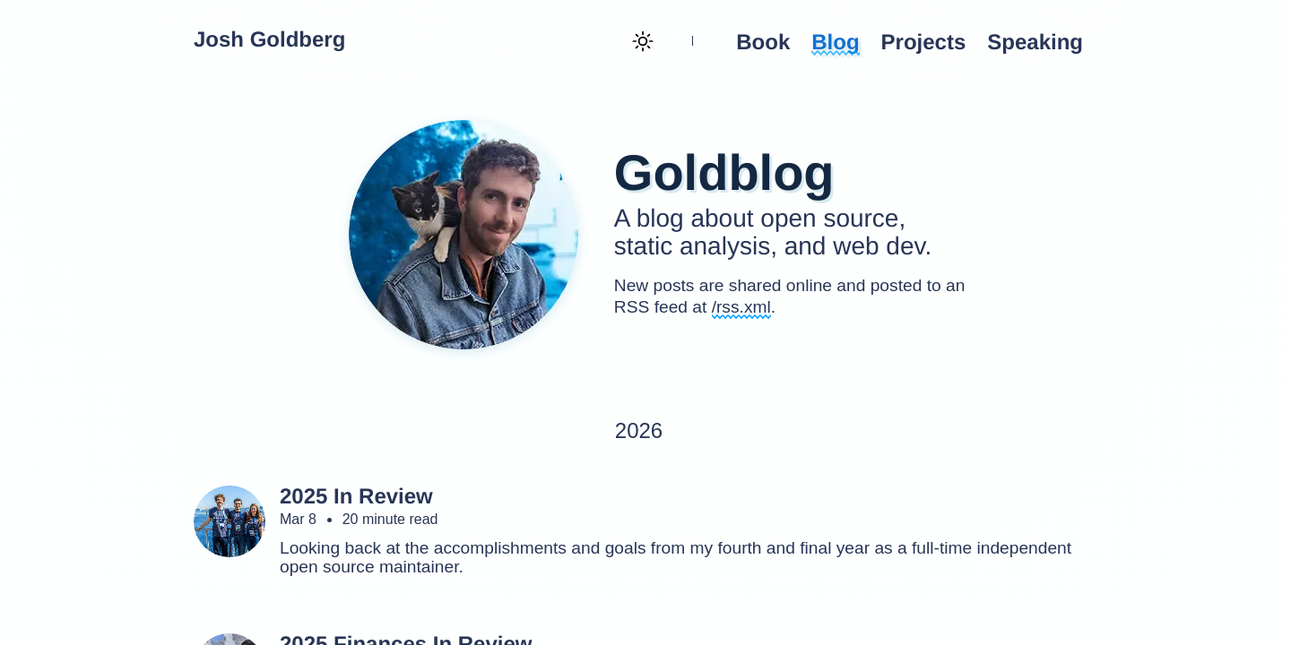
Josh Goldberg (269, 40)
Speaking (1035, 43)
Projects (923, 43)
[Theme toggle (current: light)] (641, 43)
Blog (835, 43)
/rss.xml (741, 306)
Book (763, 43)
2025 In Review (356, 497)
